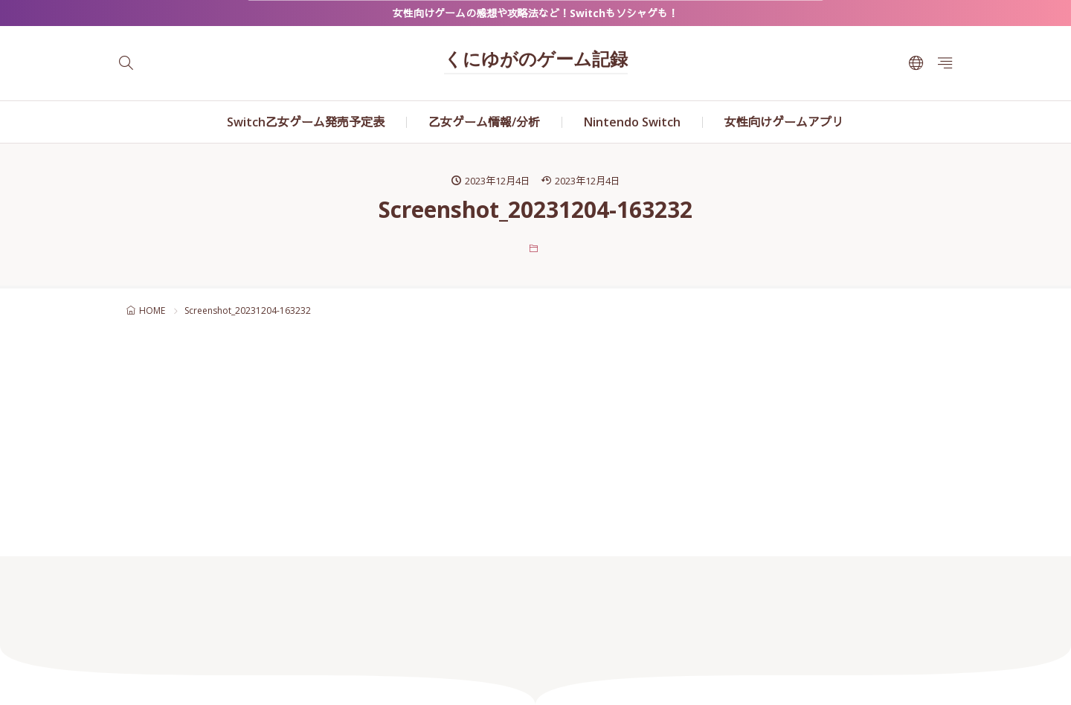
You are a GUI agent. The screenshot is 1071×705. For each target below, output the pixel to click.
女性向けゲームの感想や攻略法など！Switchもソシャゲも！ (535, 13)
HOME (152, 310)
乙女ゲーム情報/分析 (484, 122)
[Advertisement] (535, 433)
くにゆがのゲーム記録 (536, 61)
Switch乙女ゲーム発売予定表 (306, 122)
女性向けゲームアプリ (783, 122)
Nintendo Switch (632, 122)
